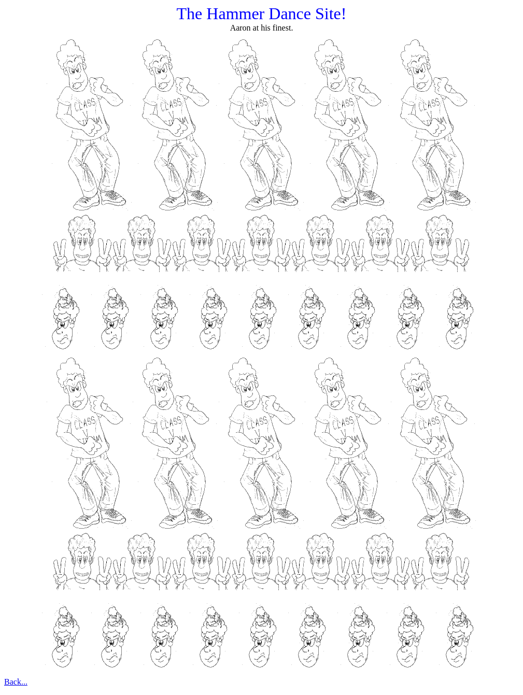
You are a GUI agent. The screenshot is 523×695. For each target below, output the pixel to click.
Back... (15, 681)
